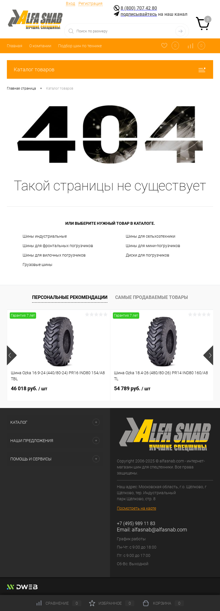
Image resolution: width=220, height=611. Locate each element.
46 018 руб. (29, 388)
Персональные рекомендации (69, 297)
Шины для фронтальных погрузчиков (58, 245)
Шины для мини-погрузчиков (153, 245)
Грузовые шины (37, 264)
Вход (70, 3)
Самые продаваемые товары (151, 297)
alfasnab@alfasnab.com (159, 530)
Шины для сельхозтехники (150, 236)
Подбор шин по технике (80, 46)
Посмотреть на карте (136, 508)
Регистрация (90, 3)
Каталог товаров (110, 69)
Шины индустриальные (45, 236)
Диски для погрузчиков (147, 255)
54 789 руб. (132, 388)
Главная (14, 46)
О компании (40, 46)
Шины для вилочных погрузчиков (54, 255)
